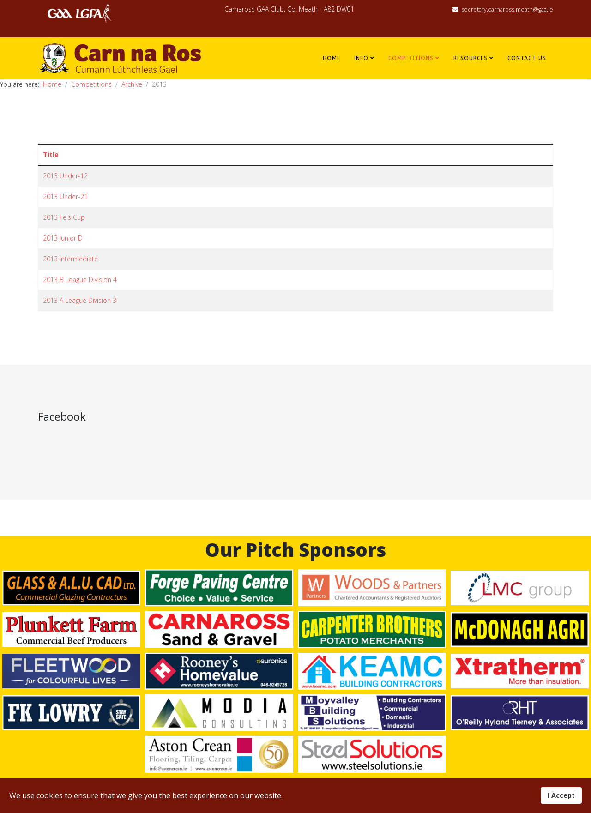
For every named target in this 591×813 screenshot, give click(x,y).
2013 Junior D (63, 238)
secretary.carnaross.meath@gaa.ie (507, 9)
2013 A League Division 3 (79, 300)
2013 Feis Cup (64, 217)
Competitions (411, 58)
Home (331, 58)
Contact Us (526, 58)
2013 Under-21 (65, 196)
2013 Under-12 (65, 175)
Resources (470, 58)
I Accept (561, 795)
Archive (131, 84)
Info (361, 58)
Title (51, 154)
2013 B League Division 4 (80, 279)
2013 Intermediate (70, 258)
